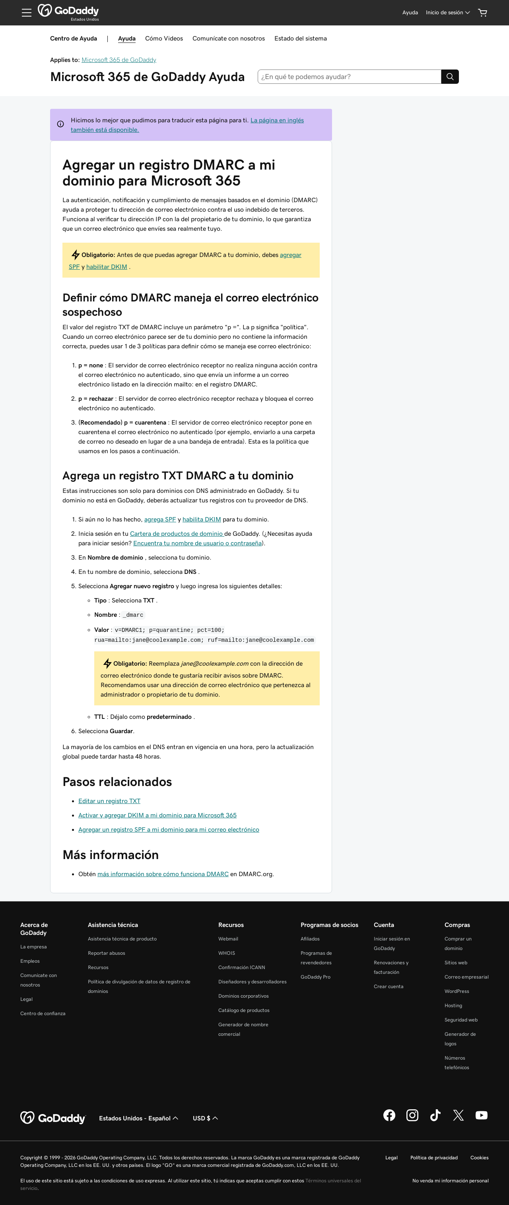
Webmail (228, 938)
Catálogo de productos (244, 1010)
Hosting (453, 1005)
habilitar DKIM (106, 266)
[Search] (450, 77)
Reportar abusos (106, 953)
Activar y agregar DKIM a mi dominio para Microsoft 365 (157, 815)
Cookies (479, 1157)
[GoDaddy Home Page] (53, 1118)
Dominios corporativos (243, 995)
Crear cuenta (389, 986)
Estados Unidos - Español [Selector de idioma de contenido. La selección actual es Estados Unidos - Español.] (139, 1118)
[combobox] (349, 76)
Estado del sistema (300, 38)
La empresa (33, 946)
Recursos (98, 967)
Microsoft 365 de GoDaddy (119, 59)
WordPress (457, 991)
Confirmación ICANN (241, 967)
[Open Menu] (23, 13)
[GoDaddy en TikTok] (435, 1120)
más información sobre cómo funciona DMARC (163, 874)
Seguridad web (461, 1019)
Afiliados (310, 938)
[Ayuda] (410, 12)
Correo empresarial (467, 976)
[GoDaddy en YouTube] (481, 1120)
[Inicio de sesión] (449, 12)
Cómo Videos (164, 38)
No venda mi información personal (450, 1180)
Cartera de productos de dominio (177, 533)
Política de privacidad (434, 1157)
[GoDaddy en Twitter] (458, 1120)
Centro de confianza (43, 1013)
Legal (26, 999)
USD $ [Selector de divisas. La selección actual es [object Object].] (206, 1118)
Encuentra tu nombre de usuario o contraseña (197, 543)
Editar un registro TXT (109, 801)
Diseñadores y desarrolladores (252, 981)
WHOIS (226, 953)
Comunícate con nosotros (228, 38)
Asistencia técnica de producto (122, 938)
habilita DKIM (202, 519)
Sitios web (456, 962)
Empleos (30, 961)
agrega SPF (160, 519)
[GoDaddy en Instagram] (412, 1120)
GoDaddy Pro (315, 976)
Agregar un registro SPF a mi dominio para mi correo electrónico (168, 829)
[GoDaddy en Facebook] (389, 1120)
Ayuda (127, 38)
